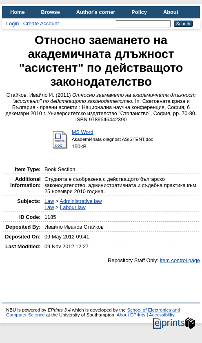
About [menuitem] (170, 12)
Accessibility (162, 314)
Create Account (41, 23)
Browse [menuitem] (50, 12)
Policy (139, 12)
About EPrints (131, 314)
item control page (180, 260)
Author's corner (95, 12)
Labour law (73, 207)
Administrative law (81, 201)
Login (12, 23)
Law (49, 201)
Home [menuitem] (17, 12)
